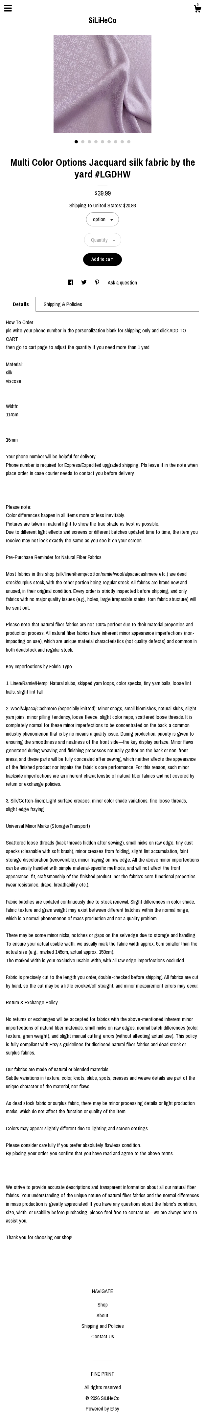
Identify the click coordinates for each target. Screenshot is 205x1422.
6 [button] (109, 141)
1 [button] (76, 141)
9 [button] (128, 141)
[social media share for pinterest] (98, 282)
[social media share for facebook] (71, 282)
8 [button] (122, 141)
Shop (103, 1304)
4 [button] (96, 141)
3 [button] (89, 141)
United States (107, 205)
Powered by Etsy (102, 1408)
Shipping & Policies (63, 304)
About (102, 1315)
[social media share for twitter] (84, 282)
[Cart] (197, 10)
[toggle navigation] (8, 8)
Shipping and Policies (102, 1325)
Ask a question (122, 282)
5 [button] (102, 141)
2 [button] (82, 141)
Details (21, 304)
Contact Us (102, 1336)
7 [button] (115, 141)
